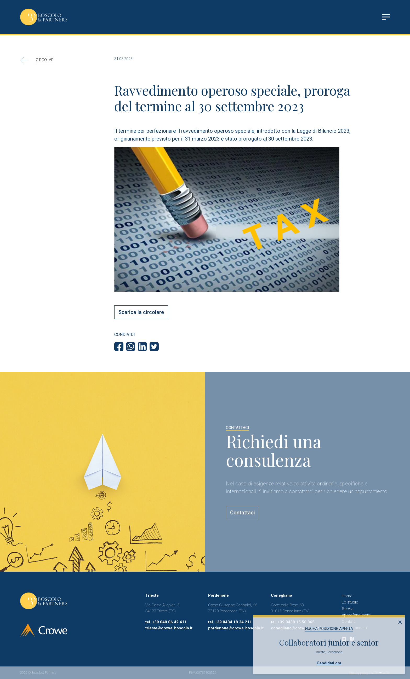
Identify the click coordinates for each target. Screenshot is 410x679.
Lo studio (350, 602)
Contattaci (242, 512)
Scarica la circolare (141, 312)
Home (347, 596)
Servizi (348, 608)
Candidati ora (329, 663)
